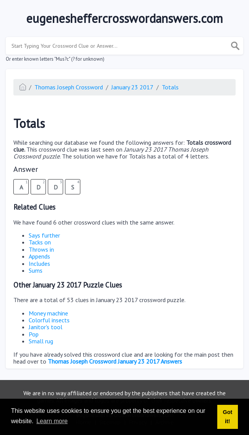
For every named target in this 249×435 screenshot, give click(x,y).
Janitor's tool (45, 327)
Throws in (41, 249)
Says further (44, 235)
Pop (34, 334)
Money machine (48, 313)
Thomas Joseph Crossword (68, 87)
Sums (35, 270)
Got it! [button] (227, 416)
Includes (39, 263)
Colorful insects (49, 320)
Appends (39, 256)
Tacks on (40, 242)
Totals (170, 87)
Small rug (41, 341)
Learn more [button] (52, 421)
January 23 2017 (132, 87)
